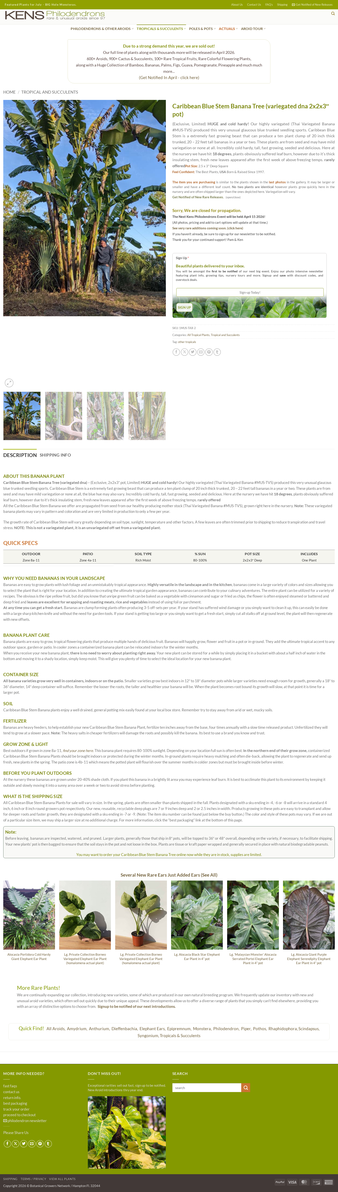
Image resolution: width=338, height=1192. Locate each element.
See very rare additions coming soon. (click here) (207, 228)
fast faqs (10, 1086)
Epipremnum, (179, 1028)
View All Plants (62, 1179)
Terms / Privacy (33, 1179)
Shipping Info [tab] (58, 455)
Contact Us (254, 4)
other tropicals (187, 342)
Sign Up (182, 258)
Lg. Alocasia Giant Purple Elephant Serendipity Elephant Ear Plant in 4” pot (309, 959)
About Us (237, 4)
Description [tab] (21, 455)
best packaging (15, 1103)
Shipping (282, 4)
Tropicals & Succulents (180, 1035)
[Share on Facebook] (176, 352)
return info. (12, 1098)
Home (9, 91)
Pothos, (260, 1028)
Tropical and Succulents (49, 91)
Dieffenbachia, (125, 1028)
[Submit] (245, 1088)
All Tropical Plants (198, 335)
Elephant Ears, (153, 1028)
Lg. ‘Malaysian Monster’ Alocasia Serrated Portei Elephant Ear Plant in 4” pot (253, 959)
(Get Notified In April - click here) (169, 77)
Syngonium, (148, 1035)
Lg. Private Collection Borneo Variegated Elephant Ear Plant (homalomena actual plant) (85, 959)
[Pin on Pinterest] (209, 352)
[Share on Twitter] (192, 352)
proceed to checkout (19, 1115)
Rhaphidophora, (283, 1028)
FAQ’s (269, 4)
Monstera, (203, 1028)
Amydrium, (77, 1028)
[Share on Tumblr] (217, 352)
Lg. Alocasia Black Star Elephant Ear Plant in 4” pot (197, 957)
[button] (312, 4)
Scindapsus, (309, 1028)
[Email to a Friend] (201, 352)
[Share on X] (184, 352)
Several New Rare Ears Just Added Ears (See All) (169, 875)
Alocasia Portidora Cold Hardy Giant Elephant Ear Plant (29, 957)
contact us (11, 1092)
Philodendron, (226, 1028)
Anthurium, (100, 1028)
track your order (16, 1109)
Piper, (246, 1028)
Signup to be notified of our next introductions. (137, 1007)
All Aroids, (56, 1028)
